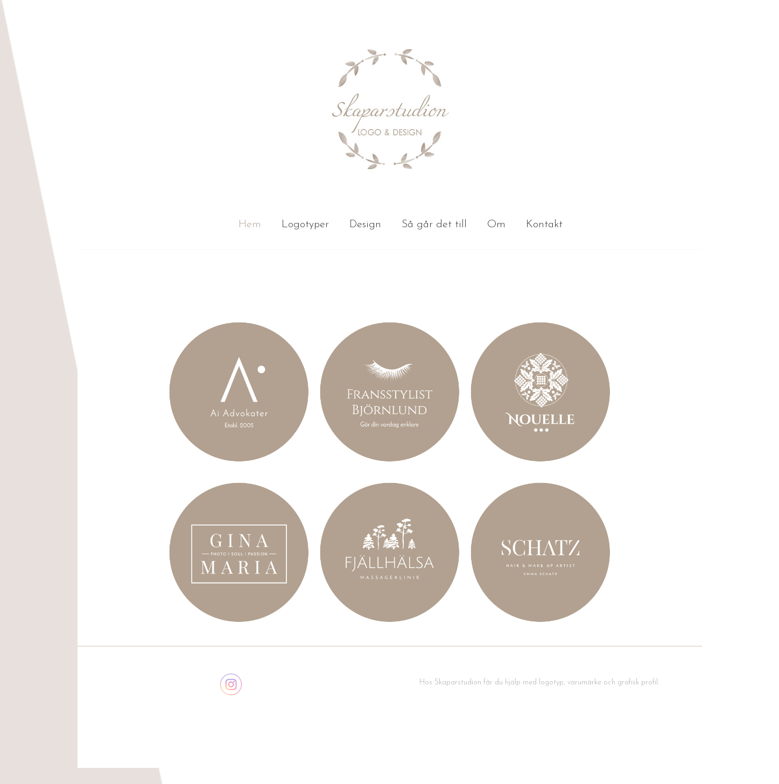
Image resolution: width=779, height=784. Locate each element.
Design (365, 224)
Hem (249, 224)
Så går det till (434, 224)
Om (496, 224)
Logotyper (305, 224)
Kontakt (544, 224)
